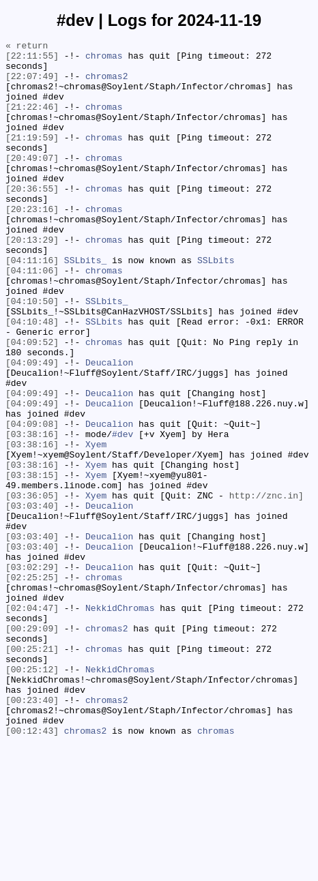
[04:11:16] (32, 305)
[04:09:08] (32, 501)
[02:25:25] (32, 685)
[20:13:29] (32, 280)
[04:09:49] (32, 427)
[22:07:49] (32, 84)
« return (26, 47)
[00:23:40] (32, 832)
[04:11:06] (32, 317)
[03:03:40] (32, 599)
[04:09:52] (32, 403)
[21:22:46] (32, 121)
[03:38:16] (32, 513)
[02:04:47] (32, 722)
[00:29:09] (32, 747)
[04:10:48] (32, 378)
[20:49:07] (32, 182)
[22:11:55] (32, 59)
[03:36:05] (32, 587)
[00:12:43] (32, 869)
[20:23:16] (32, 243)
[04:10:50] (32, 354)
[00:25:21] (32, 771)
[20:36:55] (32, 219)
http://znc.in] (266, 587)
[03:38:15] (32, 562)
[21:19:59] (32, 157)
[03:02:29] (32, 673)
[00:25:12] (32, 796)
